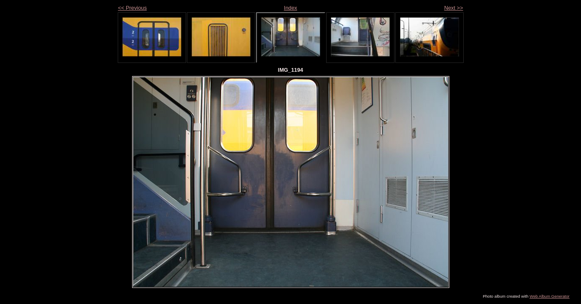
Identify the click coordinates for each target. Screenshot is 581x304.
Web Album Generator (550, 296)
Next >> (453, 8)
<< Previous (132, 8)
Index (290, 8)
